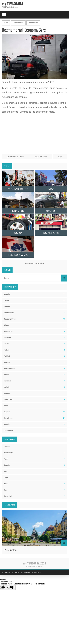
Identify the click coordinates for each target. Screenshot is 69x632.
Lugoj (34, 478)
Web (60, 156)
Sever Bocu (34, 418)
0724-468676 (41, 156)
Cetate (34, 300)
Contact (37, 572)
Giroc (34, 471)
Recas (34, 484)
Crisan (34, 325)
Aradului (34, 294)
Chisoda (34, 307)
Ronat (34, 406)
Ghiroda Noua (34, 368)
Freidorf (34, 356)
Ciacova (34, 447)
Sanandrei (34, 496)
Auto (6, 23)
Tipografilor (34, 430)
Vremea (27, 572)
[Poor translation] (11, 587)
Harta (16, 572)
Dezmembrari (18, 23)
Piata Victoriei (11, 550)
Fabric (34, 344)
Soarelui (34, 424)
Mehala (34, 387)
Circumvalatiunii (34, 319)
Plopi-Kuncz (34, 399)
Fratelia (34, 350)
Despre (7, 572)
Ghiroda (34, 362)
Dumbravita (33, 23)
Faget (34, 459)
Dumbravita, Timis (15, 156)
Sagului (34, 412)
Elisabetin (34, 338)
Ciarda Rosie (34, 313)
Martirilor (34, 381)
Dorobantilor (34, 331)
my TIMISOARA (12, 3)
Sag (34, 490)
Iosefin (34, 375)
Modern (34, 393)
